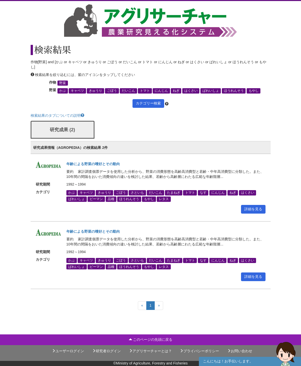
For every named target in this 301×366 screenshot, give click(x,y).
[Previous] (142, 305)
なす (203, 192)
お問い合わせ (239, 351)
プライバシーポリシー (199, 351)
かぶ (62, 91)
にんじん (161, 91)
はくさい (191, 91)
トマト (145, 91)
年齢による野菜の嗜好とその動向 (93, 164)
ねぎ (176, 91)
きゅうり (95, 91)
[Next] (158, 305)
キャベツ (77, 91)
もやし (254, 91)
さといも (137, 192)
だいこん (128, 91)
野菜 (62, 83)
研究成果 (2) (62, 129)
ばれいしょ (210, 91)
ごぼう (112, 91)
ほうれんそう (234, 91)
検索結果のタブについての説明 (57, 115)
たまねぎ (173, 192)
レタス (164, 199)
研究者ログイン (106, 351)
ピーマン (96, 199)
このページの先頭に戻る (151, 339)
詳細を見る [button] (253, 209)
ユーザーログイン (68, 351)
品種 (111, 199)
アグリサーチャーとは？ (150, 351)
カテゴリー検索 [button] (148, 103)
